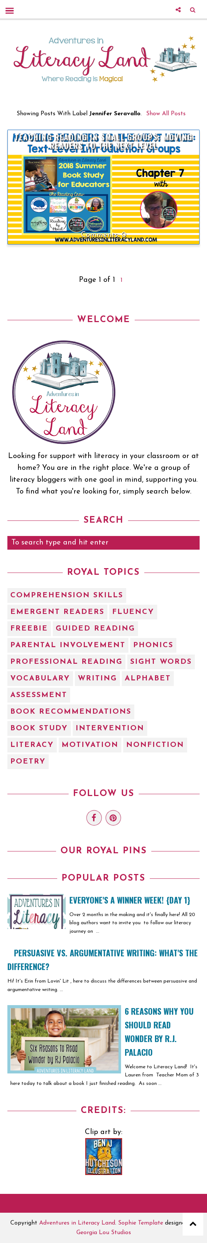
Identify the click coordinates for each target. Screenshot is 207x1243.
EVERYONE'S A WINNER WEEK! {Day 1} (129, 900)
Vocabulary (40, 678)
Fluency (133, 612)
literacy (32, 745)
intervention (110, 728)
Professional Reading (66, 662)
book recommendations (70, 712)
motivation (90, 745)
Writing (97, 678)
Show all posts (166, 114)
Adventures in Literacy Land (77, 1223)
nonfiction (155, 745)
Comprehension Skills (66, 595)
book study (39, 728)
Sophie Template (140, 1223)
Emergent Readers (57, 612)
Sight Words (161, 662)
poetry (28, 761)
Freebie (29, 628)
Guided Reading (95, 628)
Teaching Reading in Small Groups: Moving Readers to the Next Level (103, 141)
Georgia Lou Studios (103, 1233)
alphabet (148, 678)
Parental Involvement (67, 645)
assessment (38, 695)
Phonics (153, 645)
